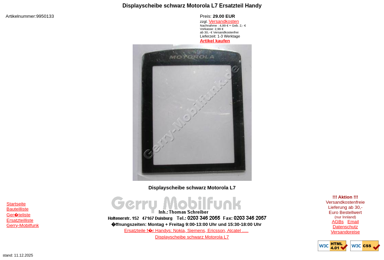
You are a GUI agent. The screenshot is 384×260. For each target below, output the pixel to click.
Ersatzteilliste (19, 220)
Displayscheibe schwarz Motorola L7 (192, 237)
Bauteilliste (17, 209)
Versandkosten (224, 21)
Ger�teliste (18, 214)
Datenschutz (345, 226)
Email (353, 221)
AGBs (338, 221)
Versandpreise (345, 231)
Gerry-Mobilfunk (22, 225)
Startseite (16, 203)
